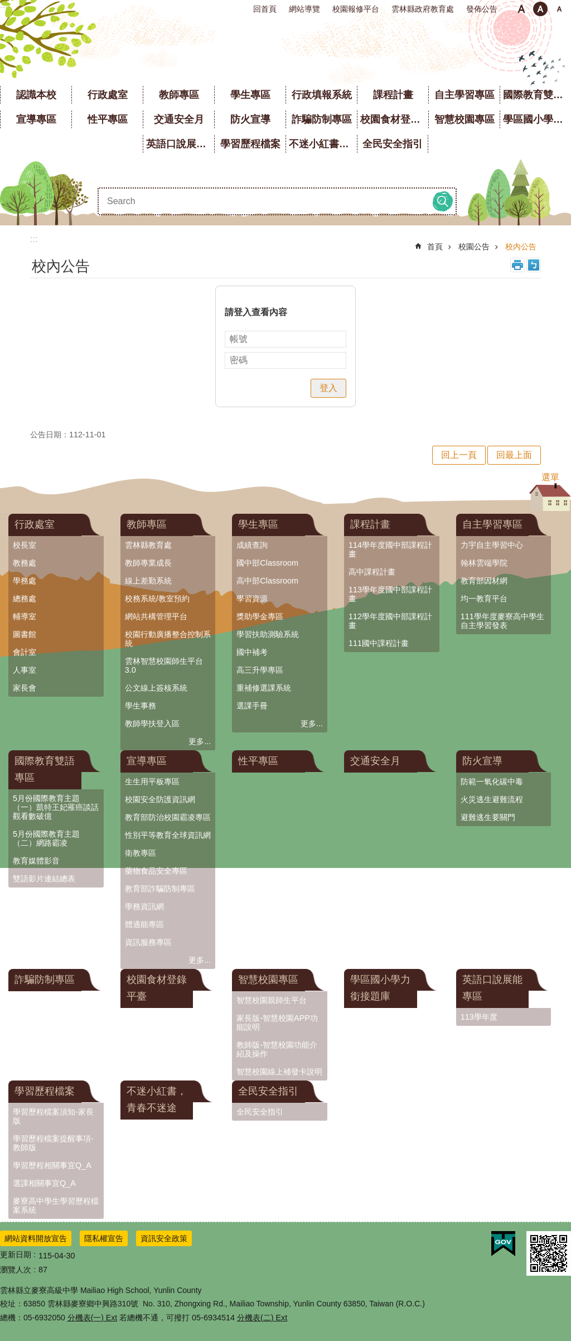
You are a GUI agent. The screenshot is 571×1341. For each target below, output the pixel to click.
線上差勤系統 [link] (148, 580)
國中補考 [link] (252, 652)
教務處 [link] (24, 562)
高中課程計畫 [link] (372, 571)
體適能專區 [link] (144, 924)
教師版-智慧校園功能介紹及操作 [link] (276, 1049)
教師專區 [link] (179, 94)
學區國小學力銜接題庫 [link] (537, 119)
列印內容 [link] (517, 265)
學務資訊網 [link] (144, 906)
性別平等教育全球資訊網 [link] (168, 835)
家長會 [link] (24, 687)
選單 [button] (550, 477)
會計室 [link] (24, 652)
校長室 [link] (24, 545)
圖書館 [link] (24, 634)
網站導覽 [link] (304, 8)
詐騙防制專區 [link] (322, 119)
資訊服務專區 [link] (148, 942)
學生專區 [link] (250, 94)
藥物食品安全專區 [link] (156, 870)
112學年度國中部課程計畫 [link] (390, 621)
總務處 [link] (24, 598)
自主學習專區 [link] (464, 94)
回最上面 (514, 455)
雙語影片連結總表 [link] (44, 878)
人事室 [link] (24, 669)
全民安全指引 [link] (392, 143)
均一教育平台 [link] (484, 598)
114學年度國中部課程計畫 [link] (390, 549)
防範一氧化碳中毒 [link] (492, 781)
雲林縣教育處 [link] (148, 545)
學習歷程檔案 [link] (250, 143)
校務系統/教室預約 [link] (157, 598)
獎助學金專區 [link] (259, 616)
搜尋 (443, 201)
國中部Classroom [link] (267, 562)
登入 (328, 388)
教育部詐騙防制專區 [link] (160, 888)
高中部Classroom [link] (267, 580)
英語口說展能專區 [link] (180, 143)
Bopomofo (533, 265)
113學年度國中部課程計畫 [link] (390, 594)
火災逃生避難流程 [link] (492, 799)
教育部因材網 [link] (484, 580)
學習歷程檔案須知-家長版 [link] (53, 1116)
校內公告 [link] (520, 246)
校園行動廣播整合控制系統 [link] (168, 639)
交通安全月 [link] (179, 119)
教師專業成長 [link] (148, 562)
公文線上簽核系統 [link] (156, 687)
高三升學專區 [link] (259, 669)
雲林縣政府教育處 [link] (422, 8)
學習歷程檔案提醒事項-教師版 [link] (53, 1143)
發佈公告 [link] (481, 8)
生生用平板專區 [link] (152, 781)
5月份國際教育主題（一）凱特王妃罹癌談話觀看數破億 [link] (56, 807)
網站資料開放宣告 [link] (35, 1238)
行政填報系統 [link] (322, 94)
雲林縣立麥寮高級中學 (285, 50)
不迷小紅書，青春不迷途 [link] (323, 143)
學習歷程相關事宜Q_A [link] (52, 1165)
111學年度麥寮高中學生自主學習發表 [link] (502, 621)
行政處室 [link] (108, 94)
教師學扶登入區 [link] (152, 723)
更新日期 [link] (15, 1254)
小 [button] (521, 9)
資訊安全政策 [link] (164, 1238)
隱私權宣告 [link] (103, 1238)
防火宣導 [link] (250, 119)
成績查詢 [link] (252, 545)
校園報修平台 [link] (355, 8)
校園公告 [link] (474, 246)
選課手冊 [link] (252, 705)
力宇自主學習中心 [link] (492, 545)
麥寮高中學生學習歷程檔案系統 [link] (56, 1205)
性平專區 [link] (108, 119)
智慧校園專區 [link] (464, 119)
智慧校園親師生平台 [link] (271, 1000)
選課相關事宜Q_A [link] (44, 1183)
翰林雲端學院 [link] (484, 562)
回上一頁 (459, 455)
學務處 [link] (24, 580)
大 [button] (559, 9)
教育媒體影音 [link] (36, 860)
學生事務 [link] (140, 705)
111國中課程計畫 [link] (379, 643)
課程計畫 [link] (393, 94)
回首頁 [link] (265, 8)
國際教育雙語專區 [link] (537, 94)
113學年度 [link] (479, 1016)
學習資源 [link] (252, 598)
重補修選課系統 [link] (263, 687)
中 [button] (540, 9)
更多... (199, 741)
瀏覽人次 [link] (15, 1269)
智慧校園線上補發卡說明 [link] (279, 1071)
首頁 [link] (435, 246)
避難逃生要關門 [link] (488, 817)
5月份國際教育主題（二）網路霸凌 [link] (46, 838)
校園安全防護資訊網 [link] (160, 799)
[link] (503, 1244)
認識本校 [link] (36, 94)
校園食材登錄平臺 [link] (394, 119)
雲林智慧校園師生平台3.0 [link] (164, 665)
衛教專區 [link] (140, 852)
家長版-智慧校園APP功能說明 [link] (277, 1022)
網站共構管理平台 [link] (156, 616)
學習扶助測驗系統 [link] (267, 634)
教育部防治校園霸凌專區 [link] (168, 817)
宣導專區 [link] (36, 119)
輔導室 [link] (24, 616)
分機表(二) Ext (262, 1317)
